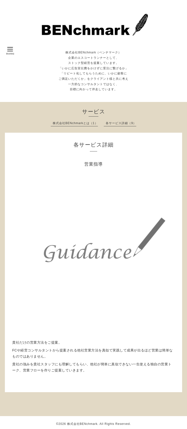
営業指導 (93, 164)
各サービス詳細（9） (121, 123)
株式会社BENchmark (82, 424)
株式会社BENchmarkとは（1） (75, 123)
